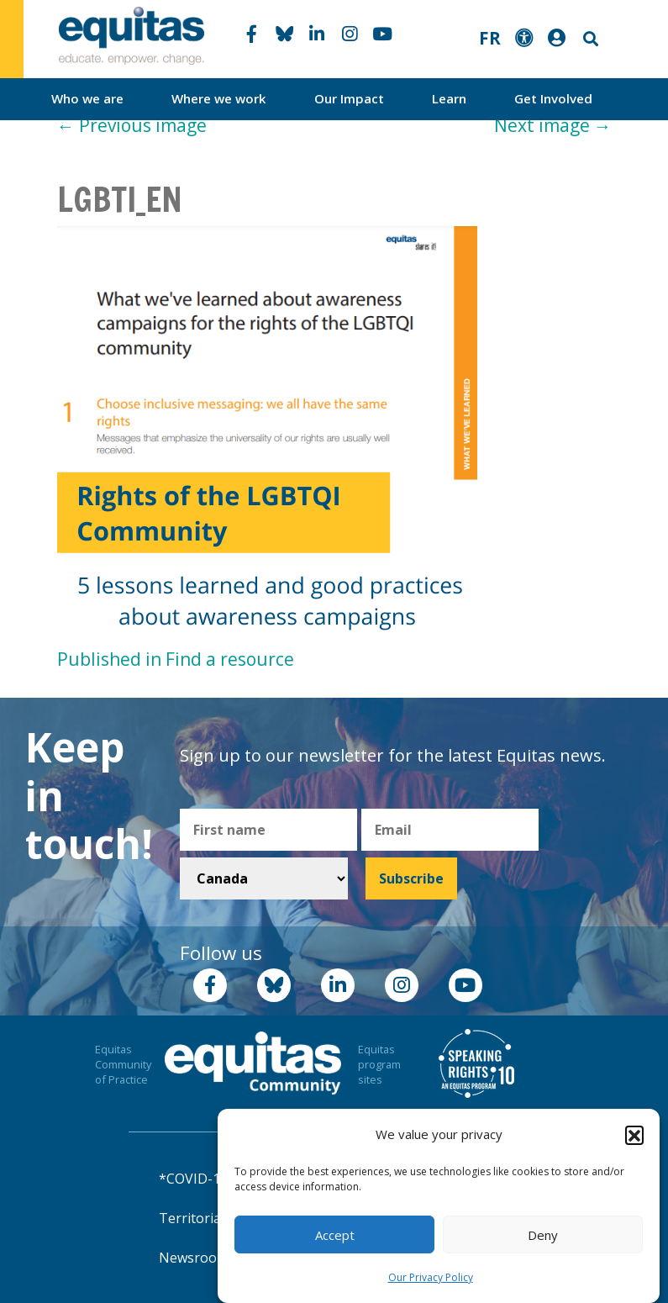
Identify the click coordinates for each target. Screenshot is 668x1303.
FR (490, 38)
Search (589, 39)
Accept (335, 1235)
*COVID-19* (197, 1178)
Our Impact (349, 98)
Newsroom (194, 1257)
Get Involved (553, 98)
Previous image (132, 125)
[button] (634, 1134)
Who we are (87, 98)
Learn (449, 98)
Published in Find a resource (175, 659)
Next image (553, 125)
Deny (543, 1235)
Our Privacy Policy (430, 1277)
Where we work (218, 98)
